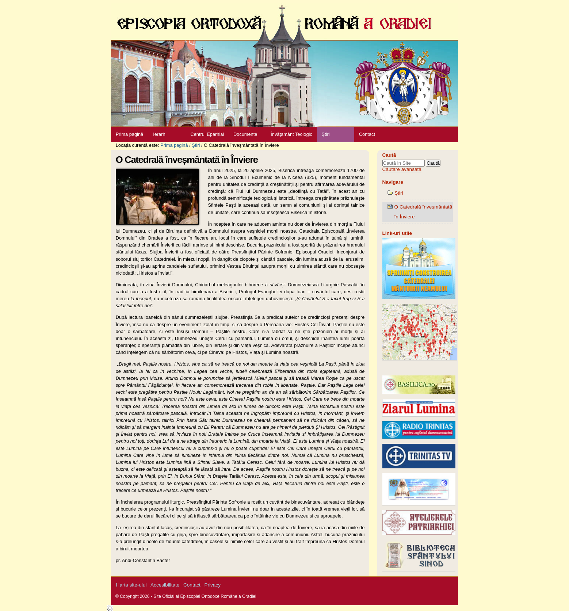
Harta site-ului (131, 585)
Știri (325, 134)
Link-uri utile (397, 233)
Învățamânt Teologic (291, 134)
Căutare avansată (401, 169)
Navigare (392, 182)
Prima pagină (129, 134)
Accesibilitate (164, 585)
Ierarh (159, 134)
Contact (367, 134)
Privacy (212, 585)
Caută (389, 155)
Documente (245, 134)
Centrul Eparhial (207, 134)
